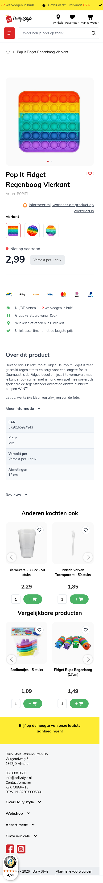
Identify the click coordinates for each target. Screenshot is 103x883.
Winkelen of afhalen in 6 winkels (39, 323)
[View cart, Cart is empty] (90, 19)
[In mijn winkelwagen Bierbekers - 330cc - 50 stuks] (32, 599)
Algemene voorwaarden (74, 871)
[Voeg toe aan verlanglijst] (90, 173)
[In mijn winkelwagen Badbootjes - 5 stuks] (32, 703)
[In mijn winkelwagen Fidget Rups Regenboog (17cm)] (79, 703)
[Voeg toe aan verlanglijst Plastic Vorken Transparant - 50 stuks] (86, 530)
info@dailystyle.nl (19, 778)
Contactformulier (18, 782)
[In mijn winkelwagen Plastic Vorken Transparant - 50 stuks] (79, 599)
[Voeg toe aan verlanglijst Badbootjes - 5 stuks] (39, 630)
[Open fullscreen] (50, 122)
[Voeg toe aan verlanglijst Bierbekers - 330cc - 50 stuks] (39, 530)
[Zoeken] (93, 33)
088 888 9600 (16, 773)
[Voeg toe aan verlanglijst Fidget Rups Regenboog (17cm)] (86, 630)
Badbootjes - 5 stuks (26, 670)
